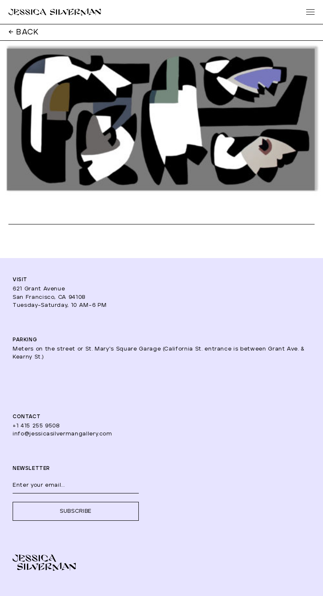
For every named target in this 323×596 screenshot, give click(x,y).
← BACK (23, 32)
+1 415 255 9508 (36, 426)
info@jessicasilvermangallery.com (62, 434)
